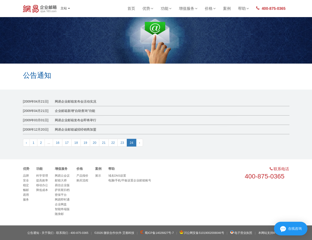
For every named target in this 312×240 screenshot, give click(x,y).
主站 (65, 8)
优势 (147, 8)
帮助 (243, 8)
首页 (131, 8)
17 (67, 143)
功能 (166, 8)
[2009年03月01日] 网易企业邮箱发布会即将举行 (59, 120)
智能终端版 (62, 209)
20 (94, 143)
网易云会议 (62, 175)
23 (122, 143)
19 (85, 143)
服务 (26, 199)
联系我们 (62, 233)
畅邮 (26, 190)
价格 (210, 8)
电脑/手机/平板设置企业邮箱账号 (129, 180)
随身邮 (59, 214)
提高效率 (42, 180)
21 (104, 143)
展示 (98, 175)
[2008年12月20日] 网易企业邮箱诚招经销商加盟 (59, 129)
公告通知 (37, 75)
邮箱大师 (61, 180)
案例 (227, 8)
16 (57, 143)
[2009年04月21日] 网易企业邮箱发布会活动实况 (59, 101)
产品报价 (82, 175)
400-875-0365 (270, 8)
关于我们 (47, 233)
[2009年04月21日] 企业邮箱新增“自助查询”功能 (59, 111)
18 (76, 143)
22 (113, 143)
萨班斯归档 (62, 190)
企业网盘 (61, 204)
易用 (26, 194)
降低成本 (42, 190)
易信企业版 (62, 185)
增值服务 (188, 8)
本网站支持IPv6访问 (271, 233)
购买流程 (82, 180)
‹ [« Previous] (26, 143)
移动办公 (42, 185)
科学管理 (42, 175)
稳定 (26, 185)
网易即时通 (62, 199)
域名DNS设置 (117, 175)
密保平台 (61, 194)
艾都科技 (128, 233)
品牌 (26, 175)
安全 (26, 180)
